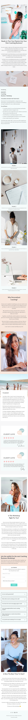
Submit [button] (14, 584)
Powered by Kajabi (14, 717)
